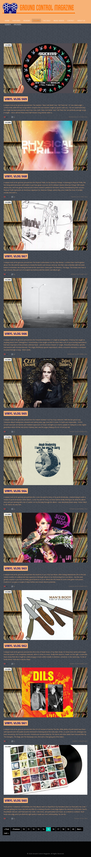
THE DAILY (46, 20)
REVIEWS (26, 20)
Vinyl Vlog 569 (16, 99)
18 (63, 829)
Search (8, 24)
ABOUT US (81, 20)
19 (68, 829)
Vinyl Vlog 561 (16, 723)
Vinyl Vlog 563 (16, 568)
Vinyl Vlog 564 (16, 490)
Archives (17, 24)
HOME (7, 20)
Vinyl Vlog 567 (16, 256)
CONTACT (70, 20)
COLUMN (36, 20)
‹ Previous (16, 829)
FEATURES (16, 20)
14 (43, 829)
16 (53, 829)
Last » (6, 833)
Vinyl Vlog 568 (16, 176)
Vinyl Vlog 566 (16, 333)
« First (6, 829)
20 (73, 829)
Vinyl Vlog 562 (16, 645)
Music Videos (59, 20)
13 (38, 829)
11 (29, 829)
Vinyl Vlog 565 (16, 413)
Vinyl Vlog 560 (16, 800)
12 (34, 829)
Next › (79, 829)
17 (58, 829)
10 (24, 829)
